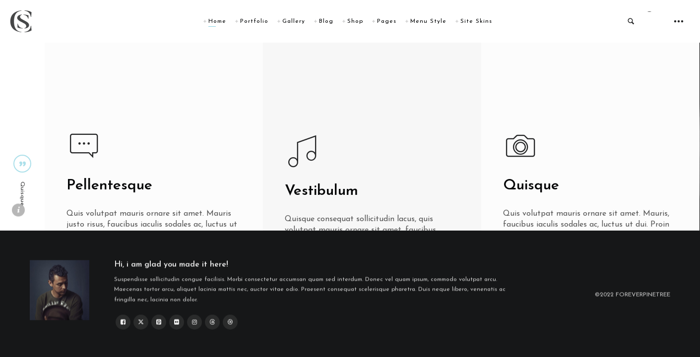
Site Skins (476, 21)
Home (217, 21)
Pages (386, 21)
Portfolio (254, 21)
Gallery (293, 21)
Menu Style (428, 21)
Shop (355, 21)
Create (312, 256)
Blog (326, 21)
